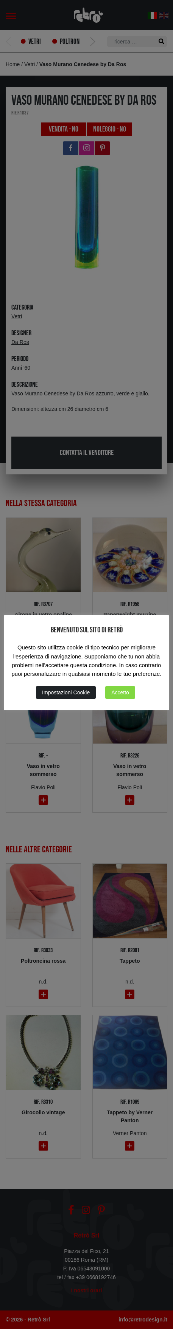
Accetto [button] (120, 692)
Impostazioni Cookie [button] (66, 692)
